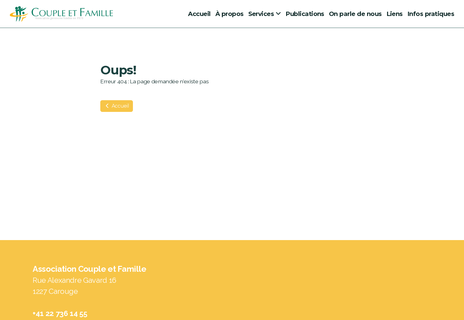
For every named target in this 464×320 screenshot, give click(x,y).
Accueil (116, 106)
